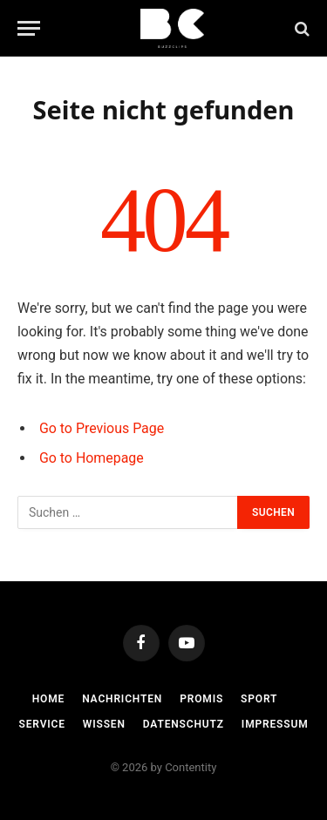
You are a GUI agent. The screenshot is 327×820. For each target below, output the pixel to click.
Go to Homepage (91, 458)
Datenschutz (183, 724)
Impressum (275, 724)
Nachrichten (122, 699)
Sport (259, 699)
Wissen (104, 724)
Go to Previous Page (101, 428)
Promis (201, 699)
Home (48, 699)
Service (42, 724)
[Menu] (28, 28)
